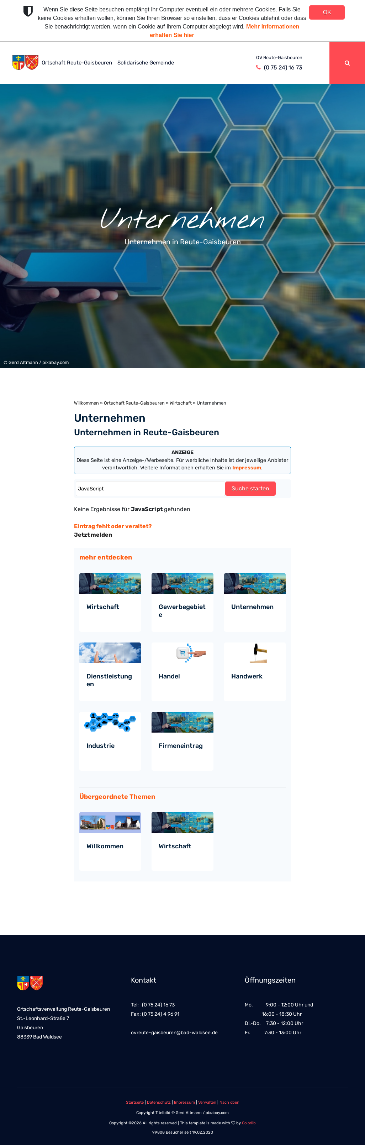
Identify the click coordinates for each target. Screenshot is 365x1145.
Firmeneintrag (181, 746)
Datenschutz (159, 1102)
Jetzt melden (93, 534)
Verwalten (207, 1102)
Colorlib (249, 1123)
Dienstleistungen (109, 680)
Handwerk (247, 676)
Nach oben (229, 1102)
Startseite (135, 1102)
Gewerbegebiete (182, 611)
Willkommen (86, 403)
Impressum (184, 1102)
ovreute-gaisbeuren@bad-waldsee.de (174, 1033)
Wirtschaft (181, 403)
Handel (169, 676)
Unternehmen (252, 607)
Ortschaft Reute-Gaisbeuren (77, 62)
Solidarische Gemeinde (145, 62)
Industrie (100, 746)
